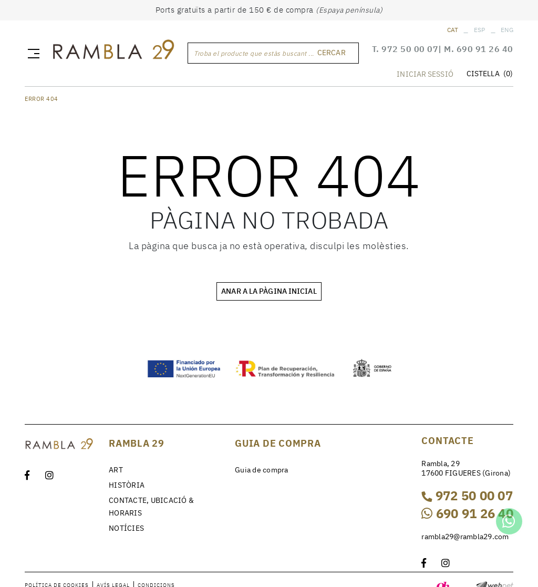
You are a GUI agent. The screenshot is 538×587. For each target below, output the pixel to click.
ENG (507, 30)
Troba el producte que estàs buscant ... (254, 53)
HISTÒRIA (126, 485)
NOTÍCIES (126, 528)
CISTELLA (490, 74)
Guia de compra (261, 470)
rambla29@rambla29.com (465, 536)
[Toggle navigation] (31, 53)
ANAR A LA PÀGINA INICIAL (268, 291)
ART (116, 470)
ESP (479, 30)
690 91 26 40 (485, 49)
